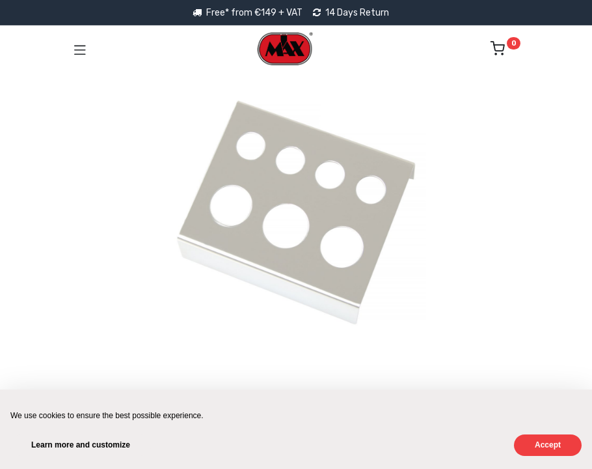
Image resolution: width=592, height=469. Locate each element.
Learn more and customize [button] (80, 444)
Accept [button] (548, 444)
